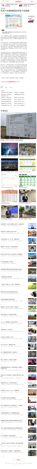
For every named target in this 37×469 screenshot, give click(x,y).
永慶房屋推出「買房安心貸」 (7, 330)
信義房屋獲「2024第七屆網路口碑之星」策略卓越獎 (12, 224)
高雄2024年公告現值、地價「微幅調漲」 (21, 102)
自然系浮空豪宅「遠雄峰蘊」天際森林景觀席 (10, 451)
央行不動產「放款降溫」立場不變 (25, 219)
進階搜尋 (8, 1)
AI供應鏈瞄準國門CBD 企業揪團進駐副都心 (10, 413)
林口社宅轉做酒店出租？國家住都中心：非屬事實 (11, 406)
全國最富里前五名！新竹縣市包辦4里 (7, 104)
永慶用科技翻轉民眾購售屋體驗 (8, 300)
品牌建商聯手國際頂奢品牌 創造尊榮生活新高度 (11, 270)
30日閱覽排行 (31, 17)
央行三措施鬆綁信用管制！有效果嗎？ (9, 352)
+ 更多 (35, 18)
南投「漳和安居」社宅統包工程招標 (8, 360)
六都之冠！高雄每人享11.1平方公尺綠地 (21, 100)
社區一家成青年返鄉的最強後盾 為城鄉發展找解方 (12, 428)
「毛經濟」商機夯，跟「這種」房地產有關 (10, 285)
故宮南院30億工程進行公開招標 (6, 93)
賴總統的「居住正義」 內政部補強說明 (9, 247)
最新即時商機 (30, 19)
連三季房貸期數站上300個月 (7, 262)
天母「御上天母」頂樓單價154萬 (8, 345)
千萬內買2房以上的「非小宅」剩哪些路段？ (10, 239)
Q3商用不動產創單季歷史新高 (6, 219)
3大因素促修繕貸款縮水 (5, 203)
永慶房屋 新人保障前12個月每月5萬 (8, 232)
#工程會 (7, 78)
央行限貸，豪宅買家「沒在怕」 (8, 337)
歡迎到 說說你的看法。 (10, 82)
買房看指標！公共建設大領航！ (6, 98)
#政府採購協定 (21, 78)
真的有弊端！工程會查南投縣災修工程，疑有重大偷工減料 (24, 93)
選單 (3, 1)
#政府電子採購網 (12, 78)
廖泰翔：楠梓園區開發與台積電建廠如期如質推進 (9, 102)
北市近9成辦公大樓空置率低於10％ (25, 203)
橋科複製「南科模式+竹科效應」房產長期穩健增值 (12, 140)
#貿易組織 (16, 78)
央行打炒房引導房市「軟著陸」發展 (24, 172)
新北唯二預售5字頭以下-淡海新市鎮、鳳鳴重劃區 (11, 254)
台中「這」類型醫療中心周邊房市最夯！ (9, 322)
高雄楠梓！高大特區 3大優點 (19, 98)
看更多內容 (18, 460)
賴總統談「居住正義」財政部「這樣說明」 (10, 307)
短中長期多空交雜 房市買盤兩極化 (8, 398)
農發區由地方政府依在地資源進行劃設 (9, 292)
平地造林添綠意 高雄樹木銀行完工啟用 (8, 100)
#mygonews (3, 78)
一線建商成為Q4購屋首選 (6, 277)
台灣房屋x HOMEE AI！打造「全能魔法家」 (10, 391)
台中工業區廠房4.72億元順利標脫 (8, 436)
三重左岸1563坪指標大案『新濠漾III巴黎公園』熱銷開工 (24, 104)
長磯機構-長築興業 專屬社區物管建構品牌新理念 (11, 421)
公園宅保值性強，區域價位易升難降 (8, 315)
